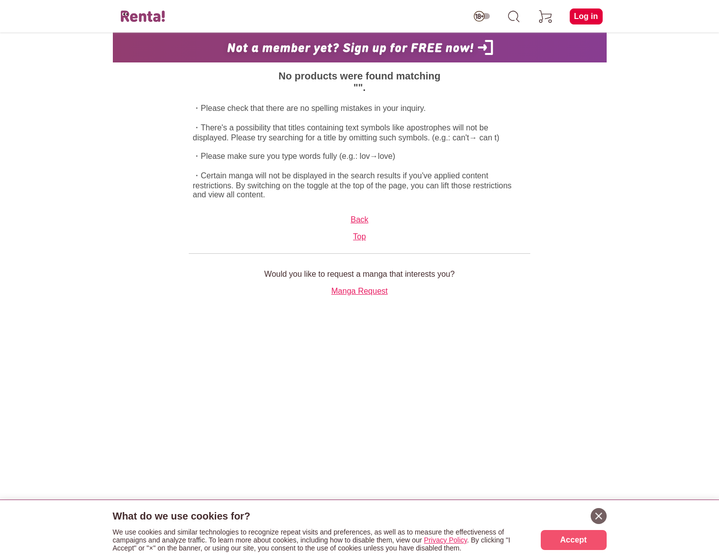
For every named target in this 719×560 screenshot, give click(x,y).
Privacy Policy (445, 540)
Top (359, 236)
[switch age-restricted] (482, 16)
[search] (514, 16)
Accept (573, 540)
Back (359, 219)
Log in (586, 16)
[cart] (546, 16)
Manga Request (360, 291)
